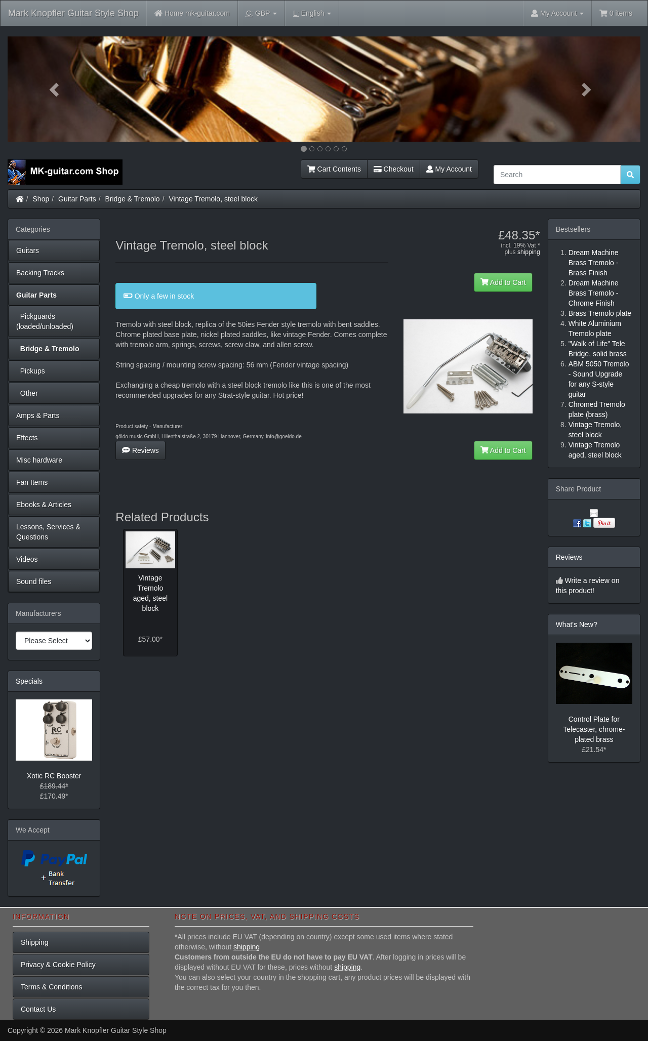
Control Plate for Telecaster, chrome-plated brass (594, 729)
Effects (27, 438)
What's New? (576, 624)
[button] (55, 89)
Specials (29, 681)
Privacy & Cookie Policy (58, 965)
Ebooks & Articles (43, 505)
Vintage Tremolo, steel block (213, 199)
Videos (27, 559)
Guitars (27, 250)
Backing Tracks (40, 273)
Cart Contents (334, 169)
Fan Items (32, 482)
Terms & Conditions (51, 987)
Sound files (33, 581)
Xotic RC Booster (54, 776)
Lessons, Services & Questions (48, 532)
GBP (261, 13)
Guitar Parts (77, 199)
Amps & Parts (38, 415)
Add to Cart (503, 282)
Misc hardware (39, 460)
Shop (41, 199)
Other (27, 393)
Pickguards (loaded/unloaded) (44, 321)
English (312, 13)
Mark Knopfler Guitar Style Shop (73, 13)
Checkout (394, 169)
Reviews (140, 450)
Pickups (30, 371)
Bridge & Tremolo (132, 199)
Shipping (35, 942)
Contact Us (38, 1009)
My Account (449, 169)
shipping (528, 252)
